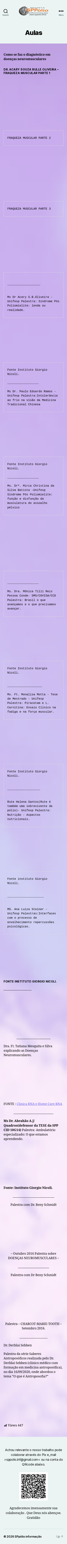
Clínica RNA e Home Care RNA (39, 1104)
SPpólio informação (28, 1536)
